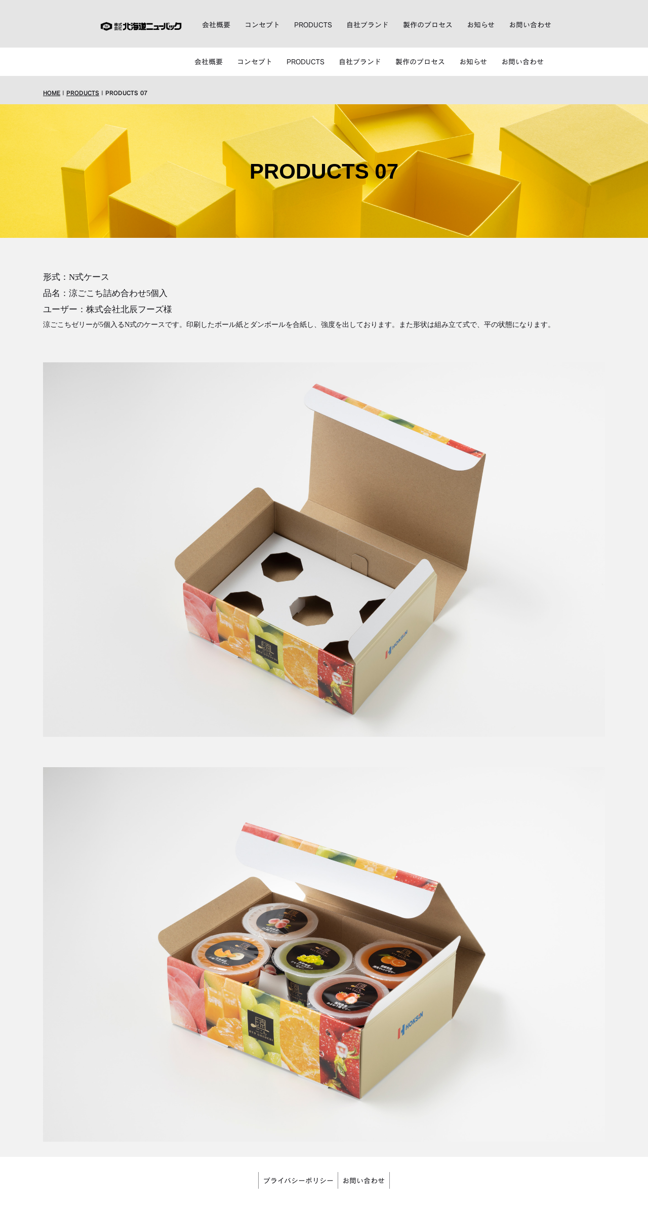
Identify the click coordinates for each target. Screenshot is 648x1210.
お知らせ (481, 26)
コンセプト (262, 26)
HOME (51, 68)
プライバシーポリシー (295, 1154)
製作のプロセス (428, 26)
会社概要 (216, 26)
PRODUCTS (313, 26)
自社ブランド (367, 26)
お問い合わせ (530, 26)
